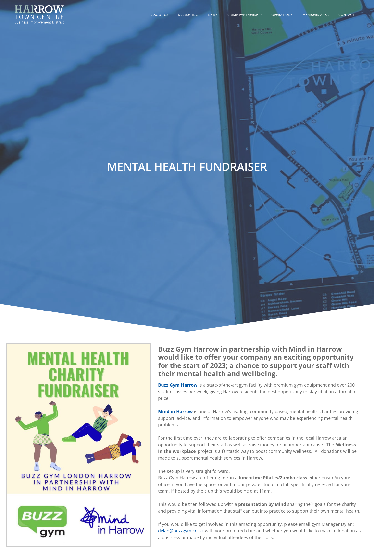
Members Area (315, 14)
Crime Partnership (244, 14)
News (213, 14)
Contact (346, 14)
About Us (159, 14)
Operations (282, 14)
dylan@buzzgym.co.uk (181, 531)
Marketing (188, 14)
